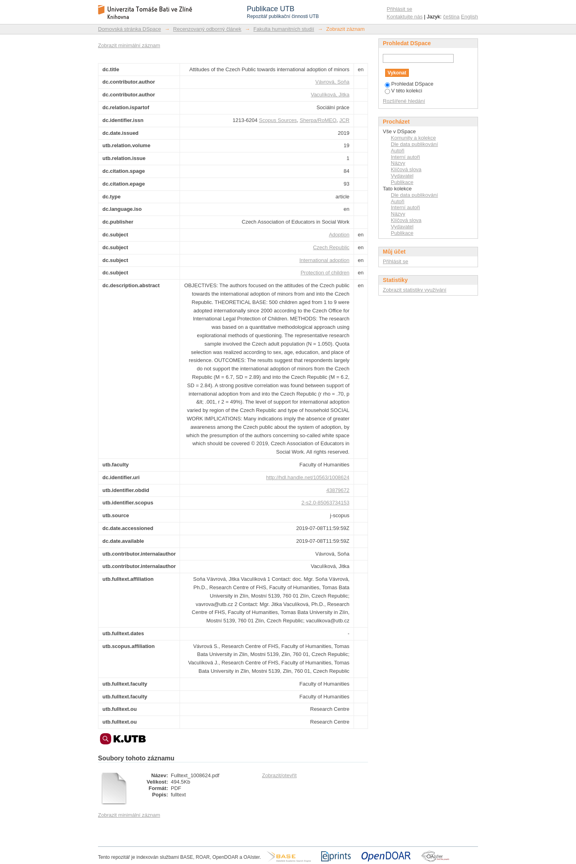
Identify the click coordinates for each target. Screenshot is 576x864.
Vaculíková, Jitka (330, 95)
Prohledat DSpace (409, 84)
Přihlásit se (399, 9)
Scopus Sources (278, 120)
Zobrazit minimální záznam (129, 45)
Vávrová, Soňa (332, 82)
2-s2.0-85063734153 (326, 503)
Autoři (397, 151)
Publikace (402, 182)
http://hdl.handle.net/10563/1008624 (307, 477)
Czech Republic (331, 247)
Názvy (398, 163)
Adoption (339, 235)
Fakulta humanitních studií (284, 29)
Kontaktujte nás (405, 17)
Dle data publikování (414, 144)
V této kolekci (403, 91)
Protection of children (324, 273)
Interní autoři (405, 157)
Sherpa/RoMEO (318, 120)
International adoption (324, 260)
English (469, 17)
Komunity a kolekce (413, 138)
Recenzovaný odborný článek (207, 29)
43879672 (338, 490)
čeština (451, 17)
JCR (344, 120)
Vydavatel (402, 176)
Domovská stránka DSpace (129, 29)
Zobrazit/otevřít (279, 775)
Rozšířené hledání (404, 101)
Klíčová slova (406, 169)
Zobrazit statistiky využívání (414, 290)
